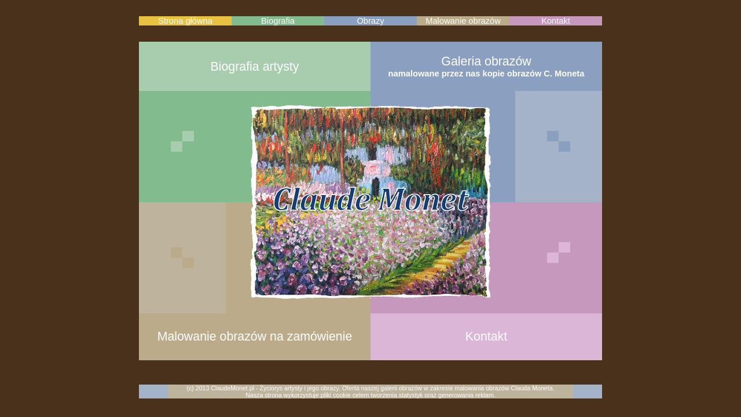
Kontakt (555, 20)
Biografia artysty (255, 67)
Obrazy (370, 20)
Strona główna (185, 20)
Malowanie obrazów (463, 20)
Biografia (278, 20)
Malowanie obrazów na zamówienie (255, 336)
